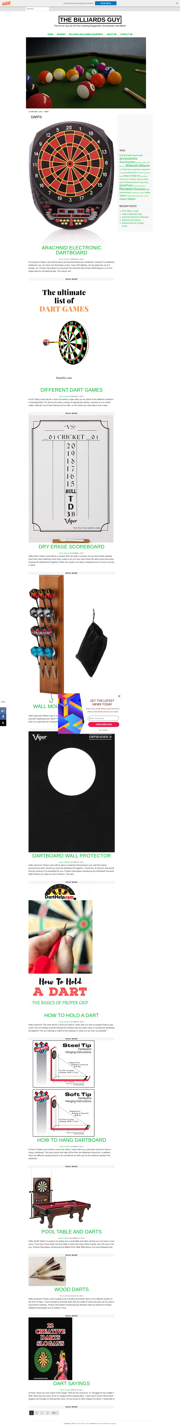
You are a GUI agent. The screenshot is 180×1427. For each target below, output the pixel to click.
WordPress (100, 1423)
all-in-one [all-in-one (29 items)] (146, 162)
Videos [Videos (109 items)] (131, 198)
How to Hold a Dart (71, 1015)
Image (61, 259)
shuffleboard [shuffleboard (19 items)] (135, 192)
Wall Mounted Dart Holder (71, 706)
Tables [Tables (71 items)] (122, 195)
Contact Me (126, 34)
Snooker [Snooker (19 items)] (141, 192)
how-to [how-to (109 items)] (136, 175)
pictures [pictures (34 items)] (136, 182)
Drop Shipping (111, 1423)
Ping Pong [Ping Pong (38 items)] (144, 182)
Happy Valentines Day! (132, 214)
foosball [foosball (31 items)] (128, 173)
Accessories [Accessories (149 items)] (127, 162)
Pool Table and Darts (71, 1231)
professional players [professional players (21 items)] (139, 186)
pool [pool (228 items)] (122, 185)
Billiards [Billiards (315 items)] (132, 166)
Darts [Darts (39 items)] (129, 169)
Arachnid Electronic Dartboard (72, 250)
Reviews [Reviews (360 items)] (126, 189)
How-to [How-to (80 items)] (127, 175)
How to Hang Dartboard (71, 1140)
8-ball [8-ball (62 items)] (128, 155)
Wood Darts (71, 1289)
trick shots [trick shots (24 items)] (139, 196)
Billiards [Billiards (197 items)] (144, 165)
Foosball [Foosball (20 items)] (121, 173)
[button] (90, 3)
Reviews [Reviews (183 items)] (140, 189)
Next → (54, 1413)
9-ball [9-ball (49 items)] (134, 155)
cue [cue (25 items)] (120, 169)
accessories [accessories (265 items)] (128, 158)
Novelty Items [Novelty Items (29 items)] (124, 179)
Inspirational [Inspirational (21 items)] (144, 176)
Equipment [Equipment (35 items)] (145, 169)
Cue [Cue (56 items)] (124, 169)
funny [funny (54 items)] (134, 172)
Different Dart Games (71, 390)
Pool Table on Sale (130, 211)
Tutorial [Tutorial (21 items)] (146, 196)
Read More (72, 279)
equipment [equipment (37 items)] (136, 169)
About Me (112, 34)
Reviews (61, 34)
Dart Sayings (71, 1383)
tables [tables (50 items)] (147, 192)
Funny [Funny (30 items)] (139, 173)
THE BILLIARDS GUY (90, 19)
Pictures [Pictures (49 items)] (128, 182)
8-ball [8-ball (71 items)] (122, 155)
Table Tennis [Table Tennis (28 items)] (131, 196)
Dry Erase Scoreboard (71, 546)
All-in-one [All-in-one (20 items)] (122, 166)
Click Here (106, 3)
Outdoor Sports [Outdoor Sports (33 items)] (136, 179)
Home (50, 34)
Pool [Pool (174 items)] (129, 185)
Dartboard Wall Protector (71, 855)
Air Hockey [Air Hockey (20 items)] (139, 162)
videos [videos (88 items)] (123, 199)
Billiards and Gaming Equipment (86, 34)
